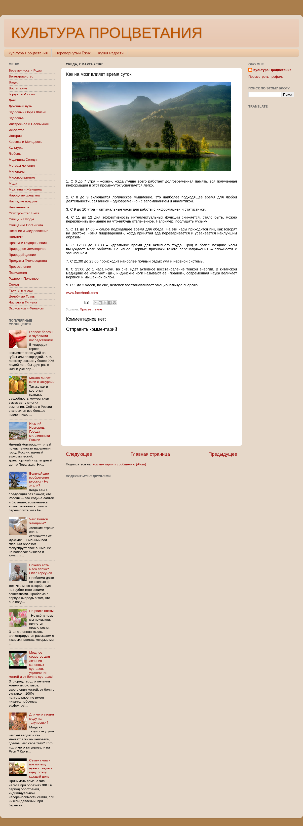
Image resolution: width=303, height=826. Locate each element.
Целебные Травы (22, 296)
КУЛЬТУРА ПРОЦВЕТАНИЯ (106, 32)
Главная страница (150, 454)
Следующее (79, 454)
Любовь (15, 153)
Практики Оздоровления (28, 243)
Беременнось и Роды (25, 70)
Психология (18, 272)
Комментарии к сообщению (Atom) (119, 464)
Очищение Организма (26, 225)
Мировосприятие (22, 177)
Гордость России (22, 94)
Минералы (17, 171)
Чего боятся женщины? (38, 521)
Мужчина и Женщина (25, 189)
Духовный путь (20, 106)
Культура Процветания (28, 53)
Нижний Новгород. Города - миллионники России (39, 432)
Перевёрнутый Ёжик (72, 53)
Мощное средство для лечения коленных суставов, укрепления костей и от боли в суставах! (31, 664)
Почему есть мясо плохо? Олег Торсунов (40, 569)
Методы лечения (22, 165)
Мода (13, 183)
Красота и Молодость (25, 142)
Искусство (16, 130)
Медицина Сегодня (23, 159)
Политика (16, 237)
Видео (13, 82)
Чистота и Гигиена (23, 302)
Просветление (91, 309)
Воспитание (18, 88)
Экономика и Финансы (26, 308)
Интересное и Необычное (29, 124)
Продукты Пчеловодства (28, 261)
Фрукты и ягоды (21, 290)
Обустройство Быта (24, 213)
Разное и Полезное (23, 278)
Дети (12, 100)
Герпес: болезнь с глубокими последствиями (41, 336)
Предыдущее (222, 454)
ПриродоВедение (22, 255)
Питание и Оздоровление (28, 231)
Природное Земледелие (27, 249)
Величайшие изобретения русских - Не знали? (39, 480)
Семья (14, 284)
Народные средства (24, 195)
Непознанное (19, 207)
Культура (16, 148)
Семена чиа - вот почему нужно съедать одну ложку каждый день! (40, 768)
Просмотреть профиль (266, 76)
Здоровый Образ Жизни (27, 112)
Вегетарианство (21, 76)
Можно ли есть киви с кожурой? (41, 380)
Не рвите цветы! (41, 611)
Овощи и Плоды (21, 219)
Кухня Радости (110, 53)
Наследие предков (23, 201)
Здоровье (16, 118)
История (15, 136)
